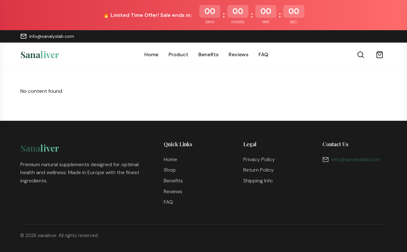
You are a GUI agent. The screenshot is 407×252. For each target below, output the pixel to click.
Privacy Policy (259, 159)
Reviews (238, 54)
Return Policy (258, 170)
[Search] (361, 55)
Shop (170, 170)
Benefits (208, 54)
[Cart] (380, 55)
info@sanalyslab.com (47, 36)
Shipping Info (258, 180)
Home (151, 54)
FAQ (263, 54)
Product (178, 54)
